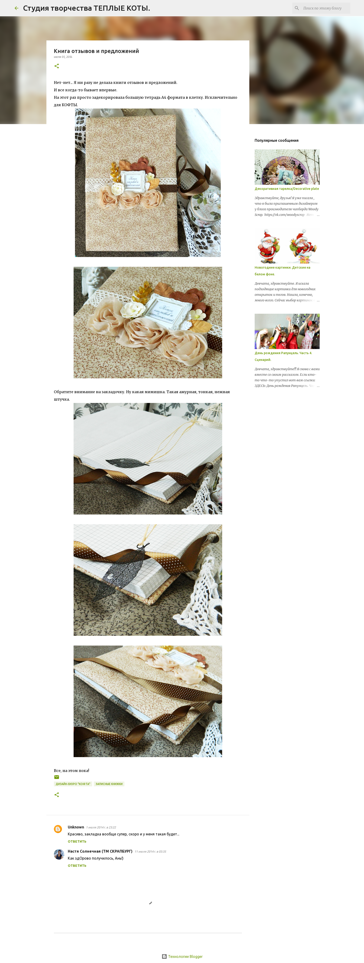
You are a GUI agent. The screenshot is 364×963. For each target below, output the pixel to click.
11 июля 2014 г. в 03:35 (150, 851)
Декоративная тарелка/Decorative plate (287, 189)
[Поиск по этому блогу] (326, 8)
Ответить (77, 841)
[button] (56, 66)
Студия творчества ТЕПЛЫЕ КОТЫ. (86, 8)
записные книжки (109, 783)
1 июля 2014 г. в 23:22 (101, 827)
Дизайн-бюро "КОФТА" (73, 783)
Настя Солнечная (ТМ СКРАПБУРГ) (100, 851)
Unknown (76, 827)
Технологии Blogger (182, 956)
